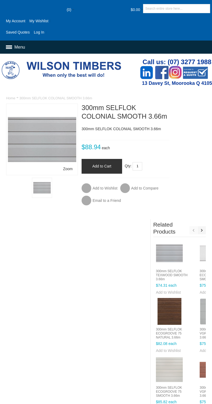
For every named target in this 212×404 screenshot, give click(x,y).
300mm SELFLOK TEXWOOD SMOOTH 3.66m (180, 165)
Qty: (120, 174)
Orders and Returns (153, 331)
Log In (39, 32)
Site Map (91, 331)
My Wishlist (39, 21)
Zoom (60, 161)
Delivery (124, 342)
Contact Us (183, 331)
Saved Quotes (18, 32)
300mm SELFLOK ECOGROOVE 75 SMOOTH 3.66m (178, 281)
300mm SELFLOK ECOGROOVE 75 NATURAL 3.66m (178, 223)
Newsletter (127, 358)
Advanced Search (118, 331)
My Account (15, 21)
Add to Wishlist (177, 182)
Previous (193, 120)
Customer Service (99, 342)
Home (10, 98)
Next (202, 120)
